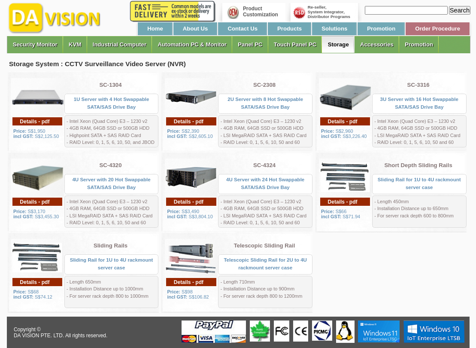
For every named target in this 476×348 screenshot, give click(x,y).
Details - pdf (34, 122)
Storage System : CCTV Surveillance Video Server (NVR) (97, 63)
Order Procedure (437, 28)
